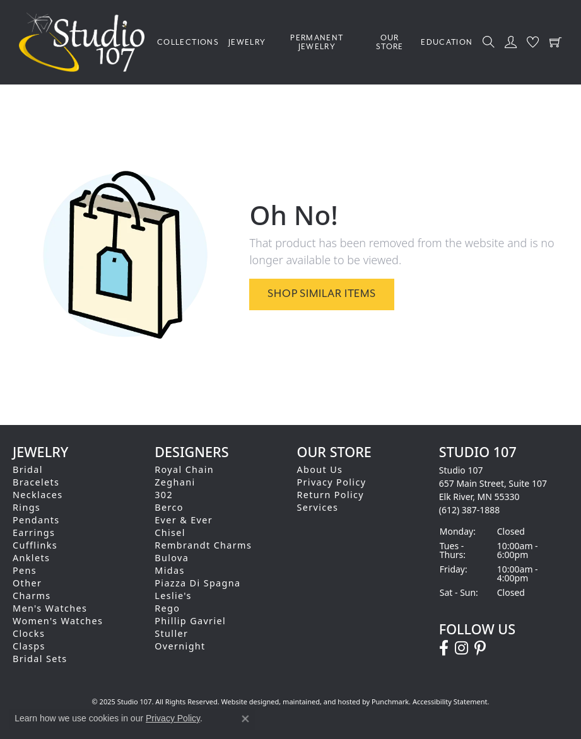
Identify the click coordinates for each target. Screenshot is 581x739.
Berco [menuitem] (169, 507)
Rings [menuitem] (26, 507)
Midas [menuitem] (169, 570)
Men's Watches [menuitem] (50, 608)
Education (446, 42)
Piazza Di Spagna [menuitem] (197, 583)
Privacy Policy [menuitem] (332, 482)
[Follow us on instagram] (461, 648)
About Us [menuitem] (320, 469)
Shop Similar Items (321, 293)
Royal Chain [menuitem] (184, 469)
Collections (188, 42)
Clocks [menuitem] (29, 633)
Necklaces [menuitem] (38, 495)
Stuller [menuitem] (171, 633)
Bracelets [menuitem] (36, 482)
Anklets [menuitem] (31, 558)
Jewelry (247, 42)
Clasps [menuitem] (29, 646)
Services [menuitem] (318, 507)
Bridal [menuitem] (28, 469)
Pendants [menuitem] (36, 520)
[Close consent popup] (245, 719)
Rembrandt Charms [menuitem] (203, 545)
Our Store (390, 42)
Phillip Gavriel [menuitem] (190, 621)
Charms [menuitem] (32, 596)
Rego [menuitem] (167, 608)
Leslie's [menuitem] (173, 596)
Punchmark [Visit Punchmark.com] (390, 701)
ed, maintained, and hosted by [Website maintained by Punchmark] (321, 701)
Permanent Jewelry (316, 42)
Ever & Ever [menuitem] (184, 520)
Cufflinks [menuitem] (35, 545)
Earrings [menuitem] (34, 532)
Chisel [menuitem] (170, 532)
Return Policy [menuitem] (331, 495)
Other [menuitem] (27, 583)
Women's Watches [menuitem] (58, 621)
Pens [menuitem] (25, 570)
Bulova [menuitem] (172, 558)
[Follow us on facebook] (444, 648)
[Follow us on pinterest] (480, 648)
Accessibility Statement (450, 701)
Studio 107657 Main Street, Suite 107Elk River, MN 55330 (493, 490)
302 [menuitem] (164, 495)
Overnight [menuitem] (180, 646)
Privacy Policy (173, 718)
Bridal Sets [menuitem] (40, 659)
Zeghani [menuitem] (175, 482)
